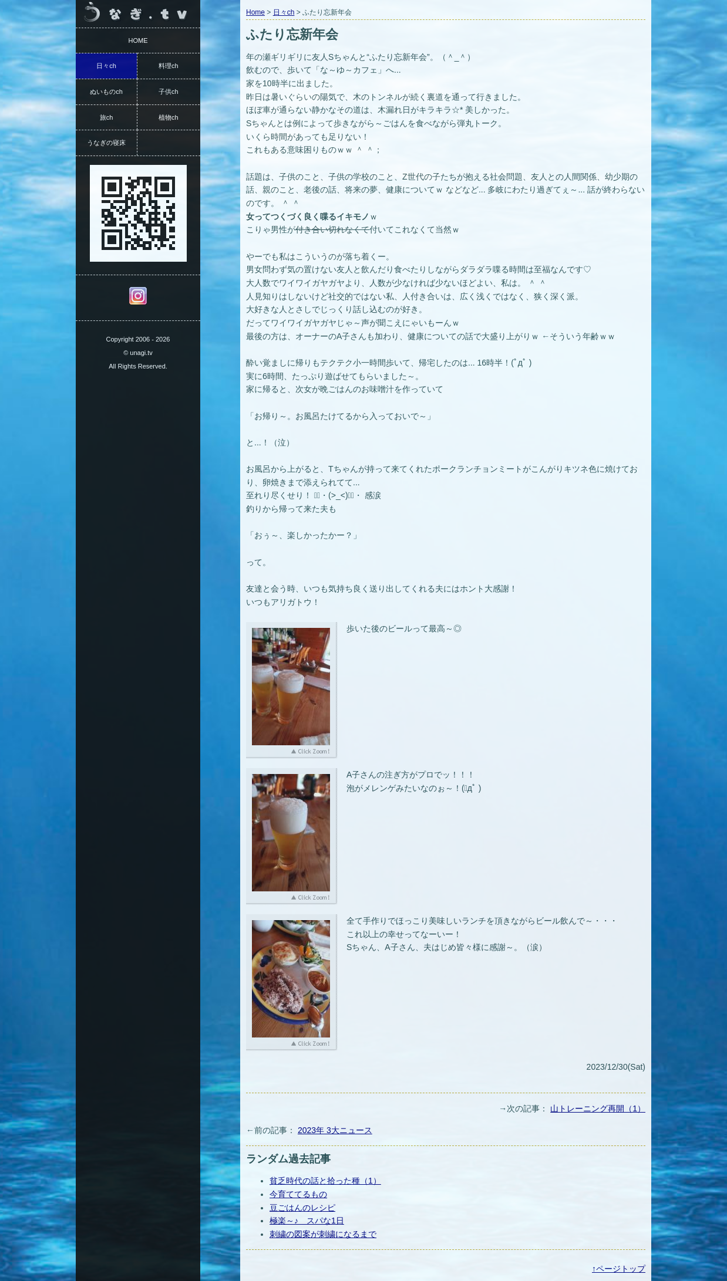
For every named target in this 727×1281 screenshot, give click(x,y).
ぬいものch (106, 91)
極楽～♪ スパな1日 (307, 1220)
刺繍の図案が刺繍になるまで (323, 1234)
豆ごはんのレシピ (302, 1207)
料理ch (169, 65)
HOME (138, 40)
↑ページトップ (618, 1268)
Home (255, 12)
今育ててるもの (298, 1194)
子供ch (169, 91)
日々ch (284, 12)
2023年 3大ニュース (335, 1130)
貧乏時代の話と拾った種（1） (325, 1180)
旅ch (106, 117)
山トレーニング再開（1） (597, 1108)
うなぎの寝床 (106, 142)
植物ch (169, 117)
